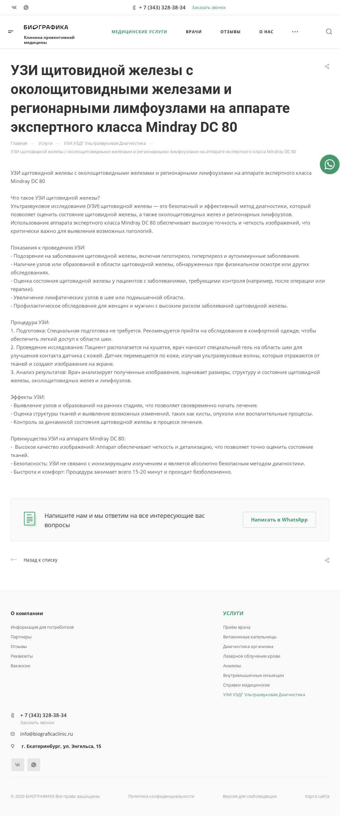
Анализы (232, 666)
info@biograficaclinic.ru (46, 734)
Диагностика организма (248, 646)
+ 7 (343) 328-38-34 (162, 7)
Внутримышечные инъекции (253, 675)
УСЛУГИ (233, 613)
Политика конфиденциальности (161, 796)
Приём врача (236, 627)
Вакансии (20, 666)
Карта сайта (317, 796)
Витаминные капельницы (250, 637)
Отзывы (19, 646)
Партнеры (21, 637)
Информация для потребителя (42, 627)
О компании (27, 613)
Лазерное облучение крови (251, 656)
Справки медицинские (246, 685)
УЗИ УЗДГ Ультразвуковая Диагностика (264, 694)
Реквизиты (22, 656)
